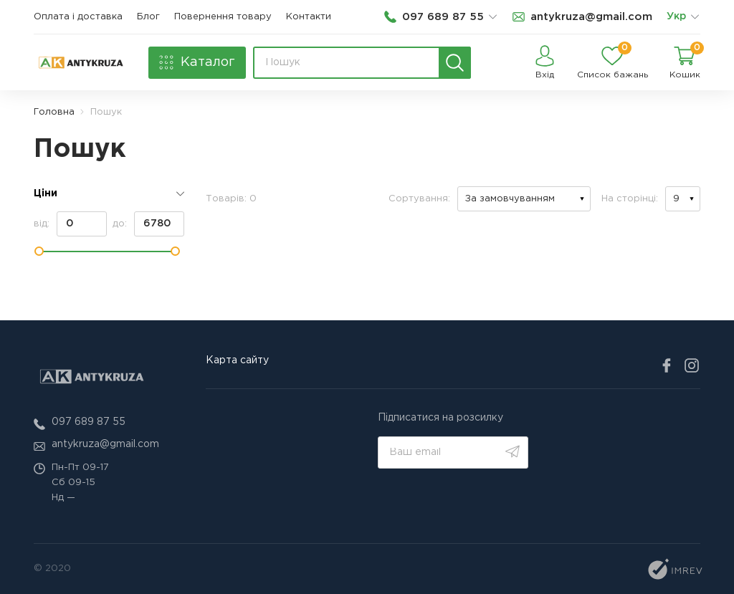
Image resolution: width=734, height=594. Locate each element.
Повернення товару (223, 17)
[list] (694, 17)
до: (148, 223)
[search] (455, 63)
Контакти (308, 17)
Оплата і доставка (78, 17)
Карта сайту (237, 360)
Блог (148, 17)
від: (70, 223)
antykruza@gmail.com (105, 444)
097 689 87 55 (88, 422)
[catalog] (197, 63)
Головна (54, 112)
